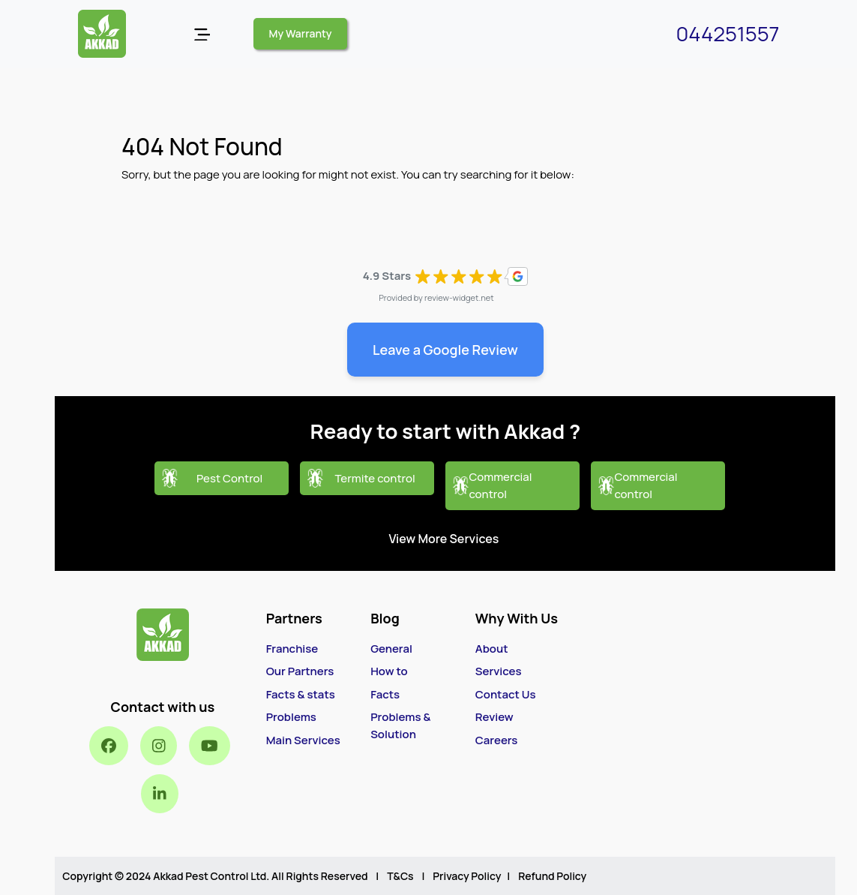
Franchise (292, 648)
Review (494, 717)
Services (498, 671)
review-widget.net (459, 297)
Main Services (303, 740)
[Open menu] (202, 34)
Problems (291, 717)
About (491, 648)
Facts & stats (300, 694)
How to (388, 671)
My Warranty (300, 33)
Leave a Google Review (445, 350)
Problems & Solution (400, 725)
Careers (496, 740)
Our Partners (300, 671)
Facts (385, 694)
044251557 (727, 33)
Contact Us (505, 694)
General (391, 648)
